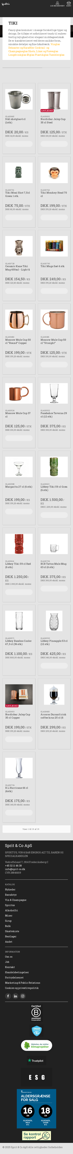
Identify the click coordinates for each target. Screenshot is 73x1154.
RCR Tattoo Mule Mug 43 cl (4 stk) (53, 565)
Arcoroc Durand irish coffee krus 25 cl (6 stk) (53, 718)
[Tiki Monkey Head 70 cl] (54, 172)
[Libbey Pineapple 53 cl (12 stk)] (54, 621)
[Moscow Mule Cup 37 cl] (19, 393)
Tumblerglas (56, 54)
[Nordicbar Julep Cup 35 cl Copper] (19, 694)
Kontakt (10, 967)
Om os (8, 956)
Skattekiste (12, 931)
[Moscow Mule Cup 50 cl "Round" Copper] (19, 320)
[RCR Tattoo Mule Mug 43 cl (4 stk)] (54, 544)
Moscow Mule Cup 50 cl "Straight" (53, 341)
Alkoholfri (11, 910)
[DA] (5, 4)
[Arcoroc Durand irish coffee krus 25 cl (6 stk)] (54, 694)
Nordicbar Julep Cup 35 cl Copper (17, 716)
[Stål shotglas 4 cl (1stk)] (19, 99)
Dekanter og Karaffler (21, 47)
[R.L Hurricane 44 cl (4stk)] (19, 768)
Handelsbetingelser (17, 972)
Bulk (8, 926)
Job (7, 961)
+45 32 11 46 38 (13, 865)
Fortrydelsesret (14, 977)
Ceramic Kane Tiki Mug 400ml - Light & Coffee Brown (17, 269)
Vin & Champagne (15, 900)
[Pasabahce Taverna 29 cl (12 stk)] (54, 393)
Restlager (10, 936)
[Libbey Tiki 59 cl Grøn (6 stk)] (54, 467)
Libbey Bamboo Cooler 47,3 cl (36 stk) (18, 642)
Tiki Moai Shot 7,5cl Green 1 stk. (17, 194)
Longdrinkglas (17, 54)
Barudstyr (11, 894)
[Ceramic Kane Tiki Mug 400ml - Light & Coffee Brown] (19, 246)
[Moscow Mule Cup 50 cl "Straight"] (54, 320)
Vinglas (55, 44)
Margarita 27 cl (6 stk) (18, 486)
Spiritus (10, 905)
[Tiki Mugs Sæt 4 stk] (54, 246)
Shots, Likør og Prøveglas (43, 51)
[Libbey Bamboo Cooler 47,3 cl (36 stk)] (19, 621)
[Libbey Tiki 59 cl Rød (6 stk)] (19, 544)
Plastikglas (42, 54)
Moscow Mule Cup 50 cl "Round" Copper (18, 341)
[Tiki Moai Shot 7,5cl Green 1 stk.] (19, 172)
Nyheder (10, 889)
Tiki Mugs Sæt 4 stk (53, 266)
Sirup (8, 920)
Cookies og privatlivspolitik (22, 988)
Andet (8, 941)
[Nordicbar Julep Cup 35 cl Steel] (54, 99)
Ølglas (31, 54)
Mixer (8, 915)
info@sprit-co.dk (15, 869)
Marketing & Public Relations (22, 982)
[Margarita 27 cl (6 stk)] (19, 467)
